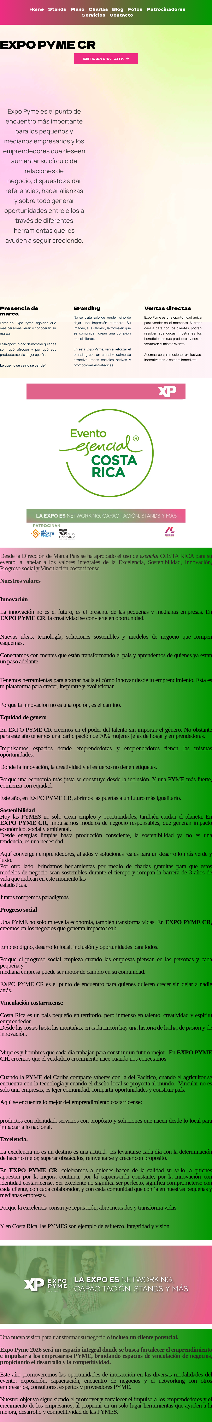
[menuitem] (36, 9)
